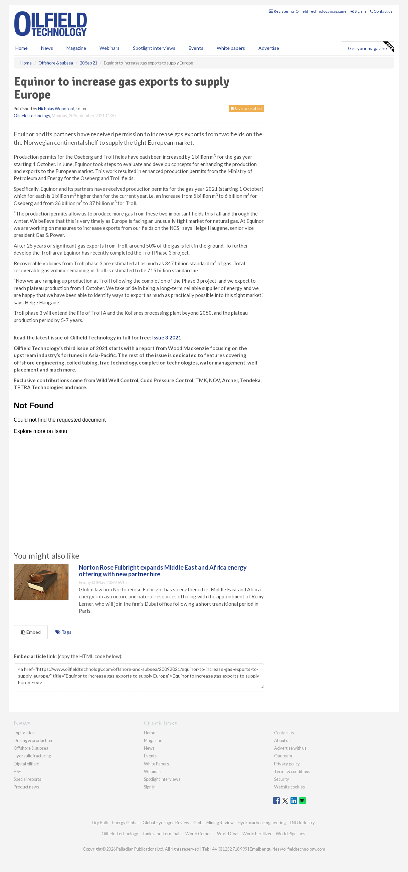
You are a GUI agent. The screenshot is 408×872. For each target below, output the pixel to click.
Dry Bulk (100, 822)
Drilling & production (33, 740)
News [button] (47, 48)
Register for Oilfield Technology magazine (308, 11)
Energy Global (125, 822)
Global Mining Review (213, 822)
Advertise (268, 48)
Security (281, 779)
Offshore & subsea (31, 748)
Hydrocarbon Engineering (262, 822)
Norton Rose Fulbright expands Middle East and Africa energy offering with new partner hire (163, 571)
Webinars (109, 48)
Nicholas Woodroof (56, 108)
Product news (26, 786)
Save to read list (246, 108)
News (149, 748)
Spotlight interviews (154, 48)
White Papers (156, 763)
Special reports (27, 779)
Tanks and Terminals (161, 833)
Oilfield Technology (32, 115)
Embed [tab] (31, 632)
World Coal (227, 833)
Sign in (358, 11)
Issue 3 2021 (166, 337)
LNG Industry (302, 822)
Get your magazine (371, 47)
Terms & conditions (292, 771)
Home (21, 48)
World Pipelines (290, 833)
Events (196, 48)
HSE (17, 771)
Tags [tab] (63, 632)
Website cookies (289, 786)
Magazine (76, 48)
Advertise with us (290, 748)
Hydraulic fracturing (32, 755)
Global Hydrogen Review (166, 822)
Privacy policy (287, 763)
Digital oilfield (26, 763)
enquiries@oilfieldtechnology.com (293, 849)
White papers (231, 48)
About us (282, 740)
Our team (283, 755)
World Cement (199, 833)
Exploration (24, 732)
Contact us (381, 11)
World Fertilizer (257, 833)
